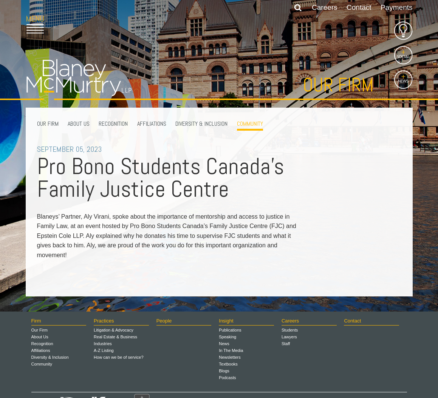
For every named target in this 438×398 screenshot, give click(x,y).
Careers (324, 7)
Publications (230, 330)
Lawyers (289, 337)
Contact (359, 7)
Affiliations (151, 124)
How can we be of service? (118, 357)
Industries (103, 343)
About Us (79, 124)
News (224, 343)
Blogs (224, 371)
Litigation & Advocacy (113, 330)
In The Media (231, 350)
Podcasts (227, 377)
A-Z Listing (104, 350)
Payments (396, 7)
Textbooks (228, 364)
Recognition (113, 124)
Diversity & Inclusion (201, 124)
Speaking (227, 337)
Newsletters (229, 357)
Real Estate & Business (115, 337)
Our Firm (48, 124)
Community (250, 124)
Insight (226, 321)
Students (290, 330)
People (164, 321)
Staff (286, 343)
